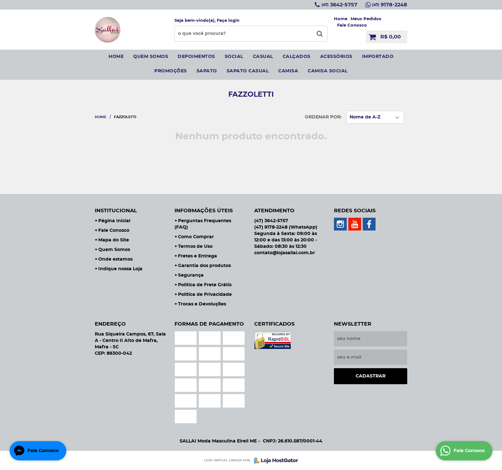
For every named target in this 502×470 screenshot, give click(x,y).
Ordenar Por (322, 117)
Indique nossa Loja (120, 269)
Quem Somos (114, 249)
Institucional (116, 210)
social (234, 56)
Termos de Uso (195, 246)
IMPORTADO (378, 56)
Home (340, 19)
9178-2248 (389, 4)
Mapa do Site (113, 240)
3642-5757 (339, 4)
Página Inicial (114, 221)
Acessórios (336, 56)
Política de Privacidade (205, 294)
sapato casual (248, 71)
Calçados (297, 56)
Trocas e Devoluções (202, 304)
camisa (288, 71)
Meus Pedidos (366, 19)
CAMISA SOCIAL (328, 71)
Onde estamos (115, 259)
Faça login (228, 21)
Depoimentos (196, 56)
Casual (263, 56)
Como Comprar (196, 237)
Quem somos (150, 56)
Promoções (170, 71)
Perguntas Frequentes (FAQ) (202, 224)
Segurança (191, 275)
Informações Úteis (203, 210)
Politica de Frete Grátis (204, 285)
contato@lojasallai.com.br (284, 253)
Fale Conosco (352, 25)
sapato (207, 71)
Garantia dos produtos (204, 265)
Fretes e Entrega (197, 256)
